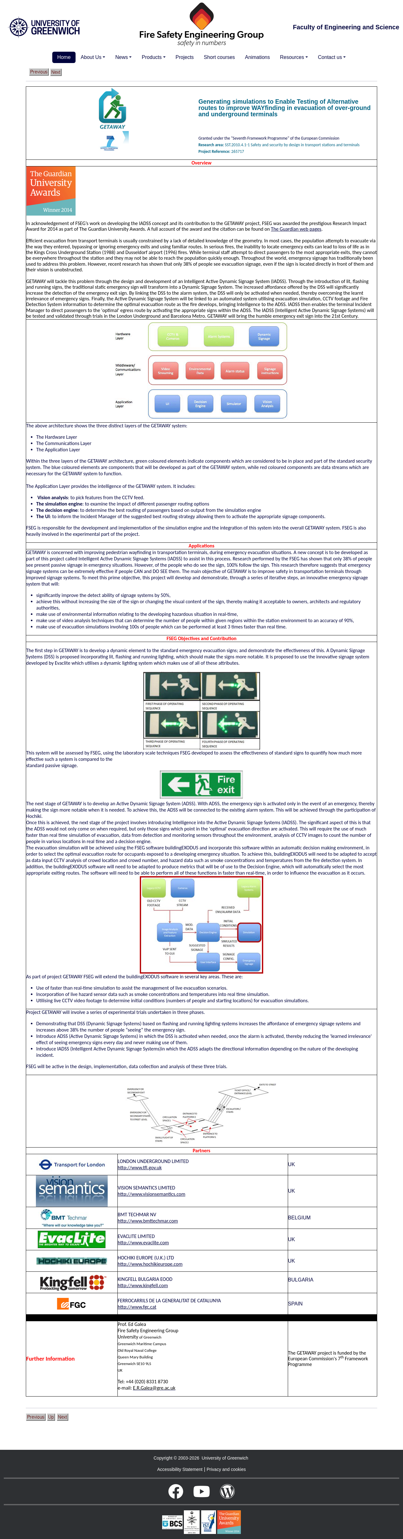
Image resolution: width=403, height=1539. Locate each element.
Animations (257, 57)
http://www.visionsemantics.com (151, 1194)
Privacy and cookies (226, 1469)
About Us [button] (91, 57)
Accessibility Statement (179, 1469)
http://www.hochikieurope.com (150, 1264)
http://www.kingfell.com (143, 1285)
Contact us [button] (330, 57)
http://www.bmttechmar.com (148, 1221)
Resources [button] (292, 57)
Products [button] (152, 57)
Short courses (219, 57)
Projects (185, 57)
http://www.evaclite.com (143, 1243)
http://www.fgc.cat (137, 1307)
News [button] (121, 57)
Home (64, 57)
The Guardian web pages (296, 229)
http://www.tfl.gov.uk (140, 1168)
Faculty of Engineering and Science (346, 27)
